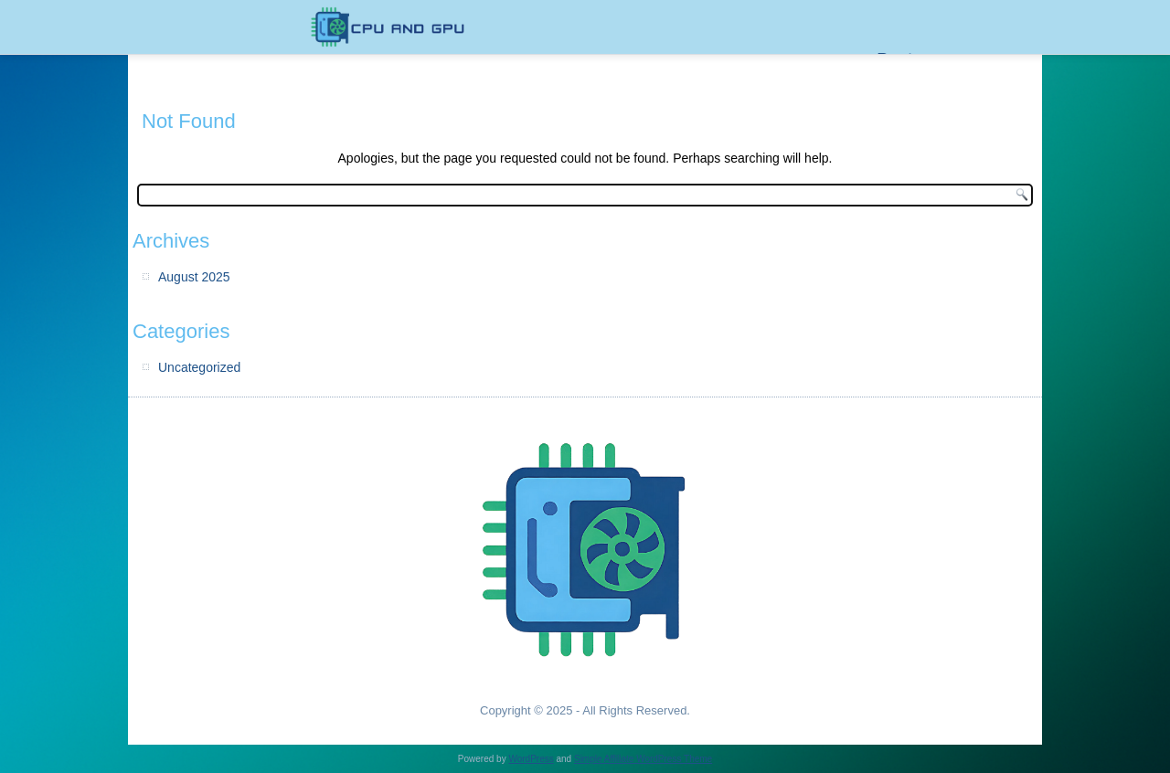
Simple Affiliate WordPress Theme (643, 759)
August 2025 (194, 277)
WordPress (530, 759)
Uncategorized (199, 367)
